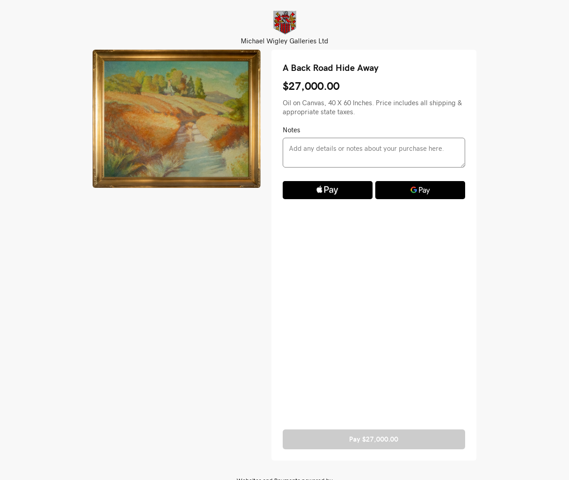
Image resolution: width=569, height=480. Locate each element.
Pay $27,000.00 (373, 439)
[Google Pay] (420, 190)
